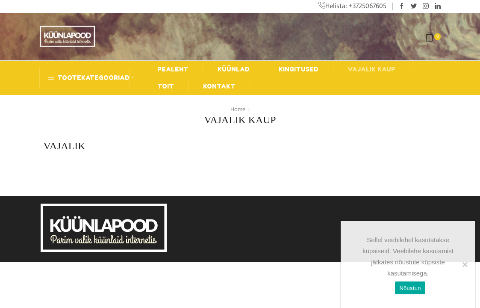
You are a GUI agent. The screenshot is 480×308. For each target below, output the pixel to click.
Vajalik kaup (371, 69)
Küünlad (234, 69)
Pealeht (172, 69)
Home (237, 109)
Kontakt (219, 86)
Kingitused (298, 69)
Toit (165, 86)
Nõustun (410, 288)
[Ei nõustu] (464, 264)
